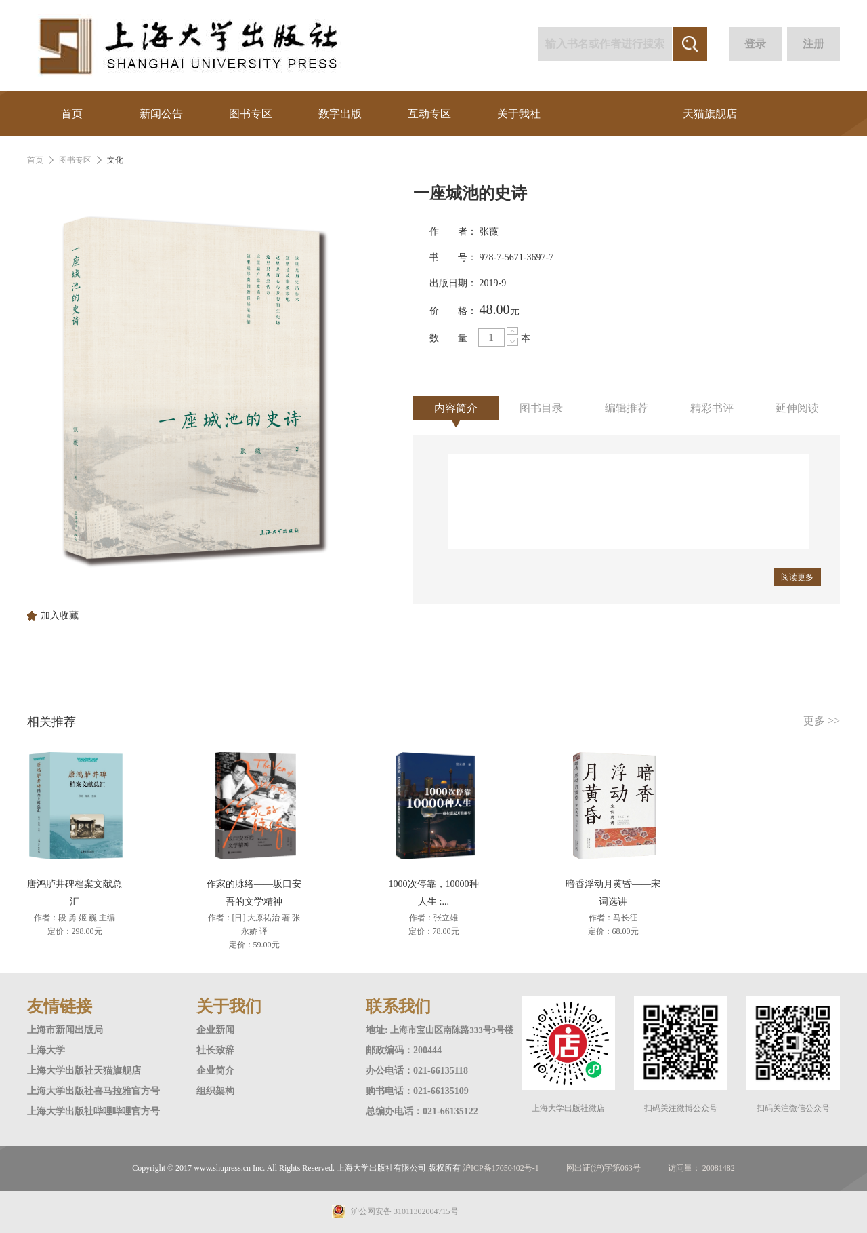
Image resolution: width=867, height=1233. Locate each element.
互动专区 (429, 113)
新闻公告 (161, 113)
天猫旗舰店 (710, 113)
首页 (72, 113)
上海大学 (46, 1050)
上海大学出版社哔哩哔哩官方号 (93, 1111)
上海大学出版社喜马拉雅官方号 (93, 1091)
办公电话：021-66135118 (417, 1070)
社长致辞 (215, 1050)
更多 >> (821, 721)
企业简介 (215, 1070)
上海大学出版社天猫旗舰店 (84, 1070)
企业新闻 (215, 1030)
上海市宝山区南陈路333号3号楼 (451, 1030)
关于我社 (519, 113)
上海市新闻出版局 (65, 1030)
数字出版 (340, 113)
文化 (115, 160)
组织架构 (215, 1091)
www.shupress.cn (222, 1168)
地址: (378, 1030)
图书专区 (250, 113)
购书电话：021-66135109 (417, 1091)
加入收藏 (60, 616)
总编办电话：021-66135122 (422, 1111)
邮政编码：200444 (404, 1050)
